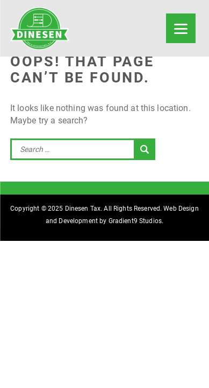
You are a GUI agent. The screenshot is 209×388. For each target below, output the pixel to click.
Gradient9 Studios (135, 221)
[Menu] (181, 28)
